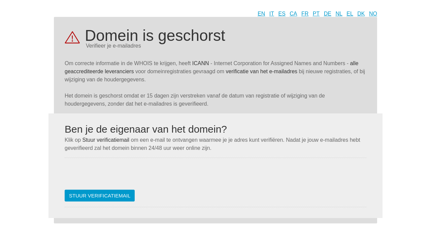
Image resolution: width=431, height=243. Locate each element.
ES (282, 14)
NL (338, 14)
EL (349, 14)
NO (373, 14)
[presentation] (116, 176)
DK (361, 14)
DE (327, 14)
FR (304, 14)
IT (271, 14)
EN (261, 14)
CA (293, 14)
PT (316, 14)
